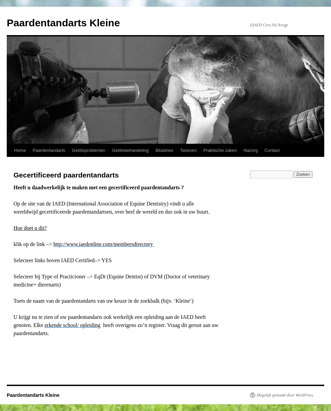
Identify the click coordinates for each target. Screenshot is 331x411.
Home (20, 150)
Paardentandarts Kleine (63, 22)
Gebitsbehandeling (130, 150)
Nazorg (251, 150)
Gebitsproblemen (88, 150)
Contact (272, 150)
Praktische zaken (220, 150)
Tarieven (188, 150)
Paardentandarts (49, 150)
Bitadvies (164, 150)
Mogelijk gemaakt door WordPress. (285, 395)
